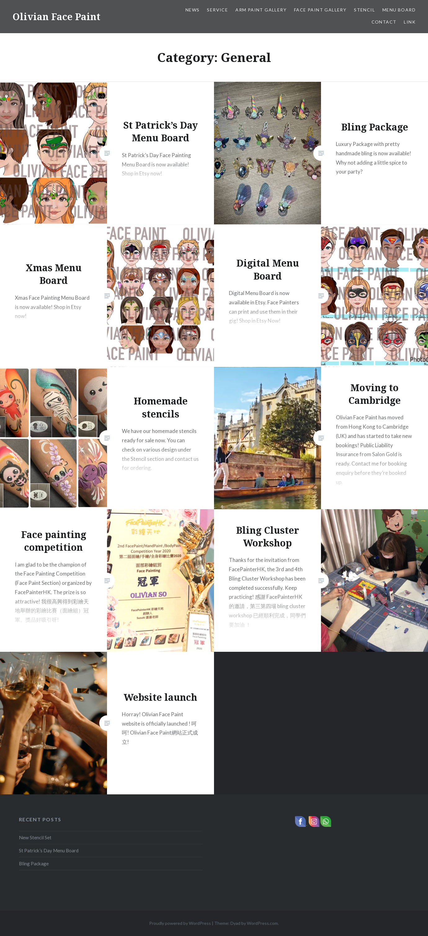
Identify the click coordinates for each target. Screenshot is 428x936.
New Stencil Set (35, 837)
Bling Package (34, 863)
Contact (384, 21)
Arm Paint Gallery (261, 9)
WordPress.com (262, 923)
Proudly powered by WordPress (180, 923)
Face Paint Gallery (320, 9)
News (192, 9)
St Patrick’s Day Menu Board (48, 850)
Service (217, 9)
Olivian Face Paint (56, 16)
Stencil (364, 9)
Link (410, 21)
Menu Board (399, 9)
